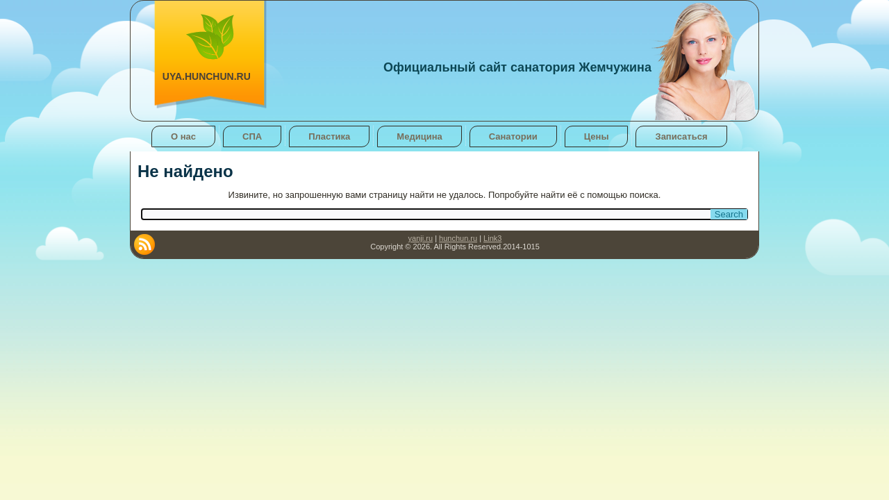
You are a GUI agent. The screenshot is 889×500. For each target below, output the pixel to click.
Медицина (419, 136)
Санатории (513, 136)
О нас (183, 136)
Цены (596, 136)
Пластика (329, 136)
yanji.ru (420, 238)
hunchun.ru (458, 238)
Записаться (681, 136)
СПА (252, 136)
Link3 (492, 238)
